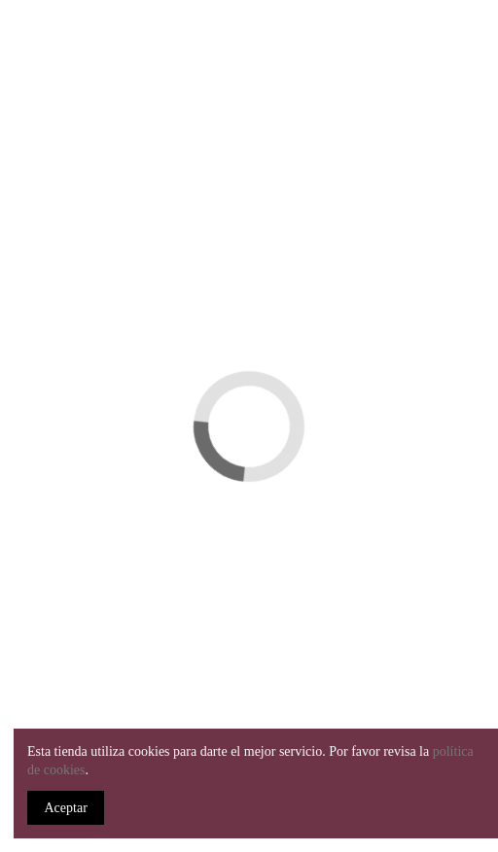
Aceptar (66, 808)
